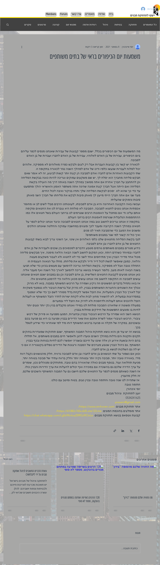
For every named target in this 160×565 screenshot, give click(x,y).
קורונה (55, 24)
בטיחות (118, 24)
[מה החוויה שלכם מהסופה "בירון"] (132, 478)
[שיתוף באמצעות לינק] (114, 430)
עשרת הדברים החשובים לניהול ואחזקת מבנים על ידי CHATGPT (30, 472)
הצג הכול (7, 459)
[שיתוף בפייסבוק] (138, 430)
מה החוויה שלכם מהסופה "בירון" (138, 497)
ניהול (105, 24)
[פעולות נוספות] (22, 47)
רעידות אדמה (89, 24)
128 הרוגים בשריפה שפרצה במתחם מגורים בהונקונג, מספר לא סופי (80, 499)
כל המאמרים (150, 24)
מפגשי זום (71, 24)
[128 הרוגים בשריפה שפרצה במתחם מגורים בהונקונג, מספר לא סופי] (80, 478)
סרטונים (42, 24)
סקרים (27, 24)
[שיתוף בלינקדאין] (122, 430)
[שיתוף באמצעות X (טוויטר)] (130, 430)
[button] (7, 24)
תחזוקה (133, 24)
